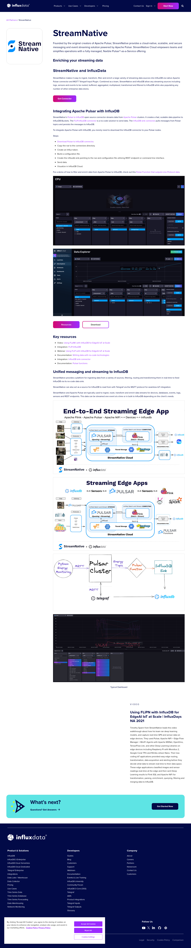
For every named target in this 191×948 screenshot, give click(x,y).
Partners (130, 863)
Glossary (71, 910)
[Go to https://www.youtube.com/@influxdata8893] (144, 928)
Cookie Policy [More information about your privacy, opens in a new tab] (32, 927)
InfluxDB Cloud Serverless (18, 863)
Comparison (178, 940)
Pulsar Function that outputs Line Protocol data (157, 172)
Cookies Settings (88, 937)
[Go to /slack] (165, 928)
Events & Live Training (76, 877)
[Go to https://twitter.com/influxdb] (148, 928)
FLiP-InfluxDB (74, 346)
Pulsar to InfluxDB (76, 117)
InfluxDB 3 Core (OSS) (76, 888)
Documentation (73, 874)
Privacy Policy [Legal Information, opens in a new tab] (44, 927)
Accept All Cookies (88, 924)
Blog (69, 859)
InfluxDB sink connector (144, 120)
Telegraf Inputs (73, 903)
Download (95, 324)
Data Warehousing (15, 903)
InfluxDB (11, 855)
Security (150, 940)
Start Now (168, 5)
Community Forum (75, 884)
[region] (54, 930)
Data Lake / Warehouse (17, 877)
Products (58, 5)
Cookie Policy (163, 940)
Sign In (149, 5)
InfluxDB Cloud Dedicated (18, 866)
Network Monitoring (16, 906)
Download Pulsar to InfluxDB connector (75, 141)
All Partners (11, 20)
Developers (89, 5)
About (129, 855)
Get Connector (65, 98)
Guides (70, 855)
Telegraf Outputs (74, 906)
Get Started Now (165, 806)
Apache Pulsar (130, 117)
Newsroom (131, 866)
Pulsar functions (80, 363)
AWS (69, 895)
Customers (72, 863)
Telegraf (70, 892)
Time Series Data (14, 892)
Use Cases (73, 5)
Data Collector (13, 881)
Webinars (71, 870)
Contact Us (139, 5)
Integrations (12, 874)
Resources (66, 324)
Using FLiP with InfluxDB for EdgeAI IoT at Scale (88, 351)
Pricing (105, 5)
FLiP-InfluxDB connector (85, 120)
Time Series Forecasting (17, 899)
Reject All (88, 930)
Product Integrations (76, 899)
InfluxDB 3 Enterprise (16, 859)
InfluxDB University (75, 881)
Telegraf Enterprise (15, 870)
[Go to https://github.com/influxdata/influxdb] (159, 928)
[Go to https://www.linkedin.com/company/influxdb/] (153, 927)
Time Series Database (16, 895)
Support (70, 866)
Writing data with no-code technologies (91, 355)
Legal (141, 940)
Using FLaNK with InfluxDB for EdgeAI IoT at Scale (87, 342)
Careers (130, 859)
